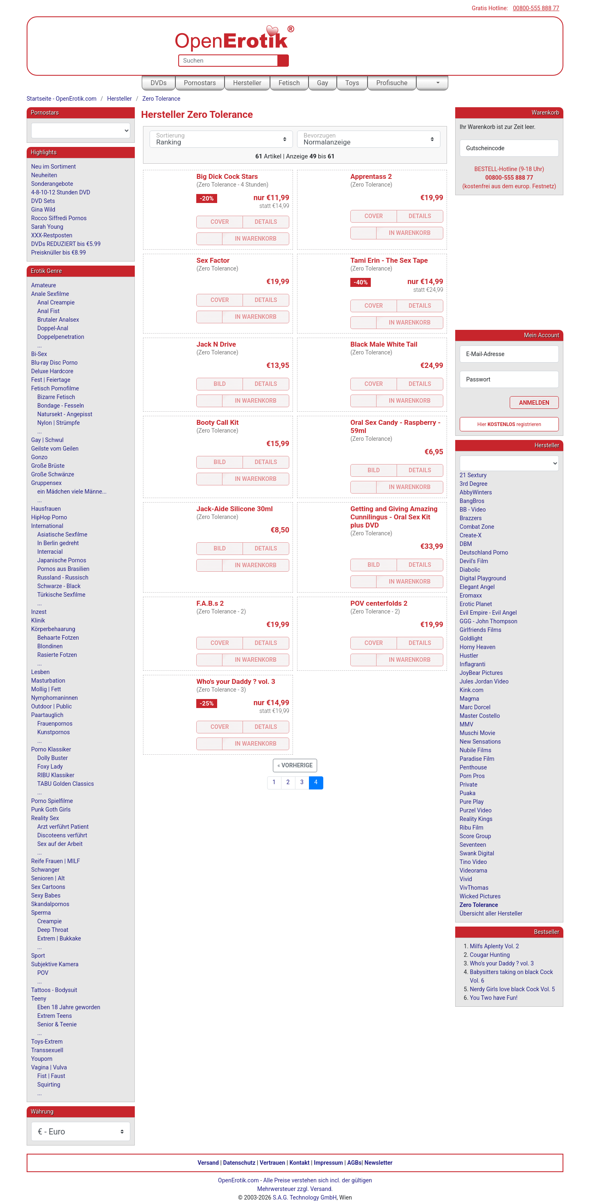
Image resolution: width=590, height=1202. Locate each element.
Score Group (475, 835)
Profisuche (391, 83)
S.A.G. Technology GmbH (305, 1197)
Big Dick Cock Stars (227, 176)
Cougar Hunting (490, 954)
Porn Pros (472, 775)
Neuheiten (44, 175)
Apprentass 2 (371, 176)
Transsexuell (47, 1050)
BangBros (472, 500)
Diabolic (470, 569)
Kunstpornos (53, 732)
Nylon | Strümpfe (58, 422)
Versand (208, 1162)
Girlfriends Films (481, 629)
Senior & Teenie (57, 1024)
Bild (219, 384)
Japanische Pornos (61, 560)
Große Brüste (48, 465)
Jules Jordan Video (484, 681)
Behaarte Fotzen (58, 637)
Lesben (40, 672)
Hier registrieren (509, 424)
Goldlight (471, 638)
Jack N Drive (216, 344)
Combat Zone (477, 526)
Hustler (469, 655)
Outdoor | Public (51, 706)
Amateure (43, 285)
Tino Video (473, 861)
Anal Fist (48, 311)
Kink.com (471, 689)
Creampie (49, 921)
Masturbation (48, 680)
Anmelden (534, 402)
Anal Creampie (56, 302)
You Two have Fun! (493, 997)
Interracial (50, 551)
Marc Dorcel (475, 707)
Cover (220, 222)
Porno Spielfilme (52, 801)
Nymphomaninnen (54, 698)
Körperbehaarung (53, 629)
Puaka (468, 792)
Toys (352, 83)
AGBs (354, 1162)
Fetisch (289, 83)
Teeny (38, 998)
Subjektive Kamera (55, 964)
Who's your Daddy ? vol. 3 (235, 681)
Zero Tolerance (162, 98)
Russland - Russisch (62, 577)
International (47, 526)
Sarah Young (47, 226)
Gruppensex (46, 483)
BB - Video (473, 509)
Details (266, 222)
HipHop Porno (49, 517)
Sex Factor (212, 260)
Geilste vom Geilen (55, 448)
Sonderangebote (52, 183)
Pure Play (471, 801)
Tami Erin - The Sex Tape (389, 260)
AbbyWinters (476, 492)
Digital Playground (483, 578)
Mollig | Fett (46, 689)
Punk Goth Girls (50, 809)
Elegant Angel (477, 586)
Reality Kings (476, 818)
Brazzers (471, 517)
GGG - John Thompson (488, 621)
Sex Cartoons (48, 887)
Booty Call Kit (217, 422)
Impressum (328, 1162)
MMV (466, 724)
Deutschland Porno (484, 552)
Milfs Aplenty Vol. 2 (494, 946)
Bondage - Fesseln (60, 405)
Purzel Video (476, 810)
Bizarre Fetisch (56, 397)
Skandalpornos (50, 904)
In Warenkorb (256, 238)
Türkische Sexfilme (61, 594)
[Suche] (281, 60)
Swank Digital (477, 853)
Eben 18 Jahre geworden (68, 1007)
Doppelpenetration (60, 337)
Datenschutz (239, 1162)
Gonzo (39, 457)
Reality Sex (45, 818)
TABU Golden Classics (65, 783)
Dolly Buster (52, 758)
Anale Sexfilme (50, 294)
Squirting (48, 1084)
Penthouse (473, 767)
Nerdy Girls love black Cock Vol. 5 (512, 989)
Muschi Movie (477, 732)
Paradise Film (477, 758)
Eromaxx (471, 595)
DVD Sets (43, 201)
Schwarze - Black (58, 586)
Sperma (41, 912)
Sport (38, 955)
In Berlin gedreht (58, 543)
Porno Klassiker (51, 749)
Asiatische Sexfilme (62, 534)
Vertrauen (272, 1162)
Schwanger (45, 869)
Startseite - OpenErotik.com (62, 98)
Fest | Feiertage (50, 380)
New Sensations (480, 741)
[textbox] (81, 130)
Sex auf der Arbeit (60, 844)
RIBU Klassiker (56, 775)
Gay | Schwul (47, 440)
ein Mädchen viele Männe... (72, 491)
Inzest (39, 612)
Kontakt (300, 1162)
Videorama (474, 870)
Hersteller (247, 83)
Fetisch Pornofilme (55, 388)
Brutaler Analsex (58, 319)
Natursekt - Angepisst (64, 414)
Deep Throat (52, 930)
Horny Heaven (477, 646)
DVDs (158, 83)
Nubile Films (475, 749)
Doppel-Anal (52, 328)
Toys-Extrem (47, 1041)
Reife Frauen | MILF (55, 861)
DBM (466, 543)
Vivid (466, 878)
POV (42, 973)
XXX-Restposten (52, 235)
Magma (469, 698)
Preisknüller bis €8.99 (58, 252)
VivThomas (474, 887)
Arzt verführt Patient (62, 826)
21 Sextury (473, 474)
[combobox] (80, 130)
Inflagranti (473, 664)
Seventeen (473, 844)
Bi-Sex (39, 354)
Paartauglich (47, 715)
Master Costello (480, 715)
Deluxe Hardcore (52, 371)
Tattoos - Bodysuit (54, 990)
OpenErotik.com (238, 1180)
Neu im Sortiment (53, 166)
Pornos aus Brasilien (63, 569)
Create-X (470, 535)
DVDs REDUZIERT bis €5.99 (66, 244)
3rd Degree (474, 483)
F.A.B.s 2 (210, 603)
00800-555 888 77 (536, 8)
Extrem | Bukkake (59, 938)
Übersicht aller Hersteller (491, 913)
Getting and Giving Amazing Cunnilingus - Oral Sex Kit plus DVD (394, 517)
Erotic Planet (476, 603)
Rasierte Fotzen (57, 655)
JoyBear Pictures (481, 672)
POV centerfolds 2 (378, 603)
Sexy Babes (46, 895)
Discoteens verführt (62, 835)
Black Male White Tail (384, 344)
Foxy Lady (50, 766)
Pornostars (200, 83)
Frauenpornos (55, 723)
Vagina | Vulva (49, 1067)
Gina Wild (43, 209)
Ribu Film (471, 827)
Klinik (38, 620)
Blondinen (50, 646)
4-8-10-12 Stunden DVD (60, 192)
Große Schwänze (52, 474)
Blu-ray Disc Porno (54, 362)
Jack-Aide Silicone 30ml (234, 509)
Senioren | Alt (48, 878)
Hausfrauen (46, 508)
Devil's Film (474, 560)
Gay (322, 83)
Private (468, 784)
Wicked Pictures (480, 896)
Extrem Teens (54, 1016)
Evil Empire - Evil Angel (488, 612)
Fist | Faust (51, 1076)
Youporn (41, 1058)
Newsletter (379, 1162)
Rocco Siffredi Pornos (58, 218)
